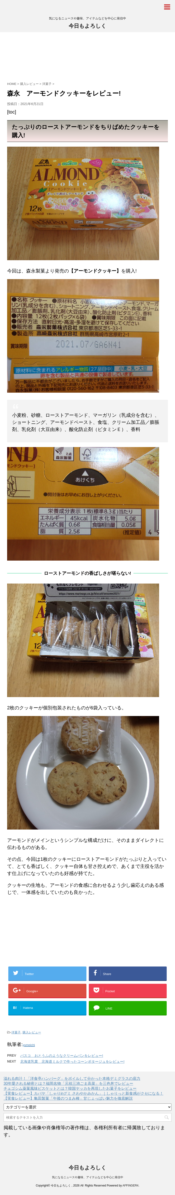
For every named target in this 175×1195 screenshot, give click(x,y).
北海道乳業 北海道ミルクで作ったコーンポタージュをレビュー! (72, 1061)
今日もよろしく (87, 26)
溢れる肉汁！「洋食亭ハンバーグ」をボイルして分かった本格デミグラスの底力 (72, 1078)
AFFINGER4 (130, 1185)
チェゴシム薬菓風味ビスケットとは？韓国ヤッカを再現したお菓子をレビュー (70, 1088)
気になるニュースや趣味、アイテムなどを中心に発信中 (87, 1177)
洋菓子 (16, 1032)
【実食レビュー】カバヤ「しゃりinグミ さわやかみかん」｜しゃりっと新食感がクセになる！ (83, 1093)
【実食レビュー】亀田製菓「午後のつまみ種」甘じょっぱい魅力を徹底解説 (68, 1098)
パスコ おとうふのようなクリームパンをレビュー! (61, 1056)
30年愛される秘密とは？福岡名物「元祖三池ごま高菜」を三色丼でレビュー (68, 1083)
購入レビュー (32, 1032)
